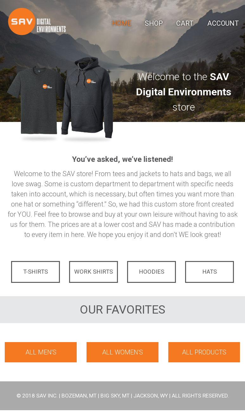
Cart (185, 23)
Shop (154, 23)
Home (121, 23)
